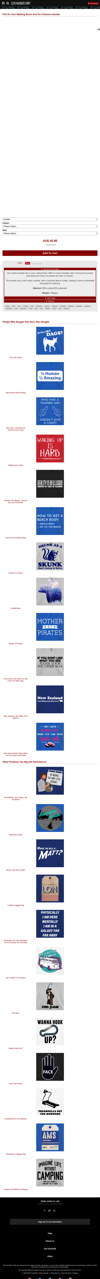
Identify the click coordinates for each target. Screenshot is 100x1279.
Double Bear (16, 608)
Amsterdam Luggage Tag (15, 1154)
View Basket (94, 3)
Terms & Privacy (67, 1273)
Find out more (76, 1270)
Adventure (39, 306)
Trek (19, 306)
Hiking (8, 306)
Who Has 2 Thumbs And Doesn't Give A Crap (15, 429)
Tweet (19, 263)
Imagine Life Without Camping (15, 1189)
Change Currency (51, 245)
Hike (32, 306)
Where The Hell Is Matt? (15, 870)
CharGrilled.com (55, 1273)
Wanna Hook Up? (16, 1048)
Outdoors (87, 306)
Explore (47, 306)
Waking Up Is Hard (15, 465)
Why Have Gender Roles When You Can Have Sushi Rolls (15, 754)
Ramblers (79, 306)
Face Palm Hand (15, 1084)
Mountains (23, 308)
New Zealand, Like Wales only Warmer (16, 717)
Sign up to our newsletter (50, 1222)
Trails (30, 308)
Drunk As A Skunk (16, 573)
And (60, 308)
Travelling (63, 306)
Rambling (71, 306)
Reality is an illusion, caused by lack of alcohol (15, 501)
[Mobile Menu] (2, 3)
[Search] (8, 3)
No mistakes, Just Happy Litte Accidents (15, 798)
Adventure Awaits (15, 835)
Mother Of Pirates (16, 644)
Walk (13, 306)
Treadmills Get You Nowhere (16, 1119)
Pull (36, 308)
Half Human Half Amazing (16, 393)
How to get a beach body (15, 538)
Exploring (54, 306)
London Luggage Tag (15, 905)
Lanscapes (9, 308)
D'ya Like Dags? (15, 357)
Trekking (25, 306)
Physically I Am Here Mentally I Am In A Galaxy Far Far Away (16, 941)
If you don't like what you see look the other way (16, 680)
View (16, 308)
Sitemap (75, 1273)
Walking (47, 308)
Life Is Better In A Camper (16, 978)
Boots (54, 308)
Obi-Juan (15, 1013)
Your (41, 308)
